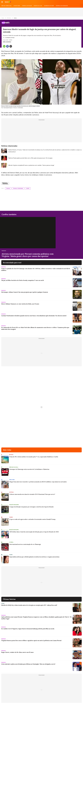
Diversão (9, 18)
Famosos (8, 188)
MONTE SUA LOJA (38, 5)
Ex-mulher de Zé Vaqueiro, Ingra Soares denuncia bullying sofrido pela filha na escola (27, 629)
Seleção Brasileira (14, 504)
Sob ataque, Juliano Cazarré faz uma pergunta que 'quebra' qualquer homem (24, 292)
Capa (3, 18)
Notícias (11, 454)
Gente (15, 18)
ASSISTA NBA (17, 5)
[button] (2, 2)
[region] (41, 12)
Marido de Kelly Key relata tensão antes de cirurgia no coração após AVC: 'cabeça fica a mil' (29, 605)
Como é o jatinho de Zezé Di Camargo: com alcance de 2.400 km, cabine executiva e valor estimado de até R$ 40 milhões (35, 269)
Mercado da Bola (13, 467)
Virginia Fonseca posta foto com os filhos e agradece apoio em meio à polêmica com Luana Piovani (31, 640)
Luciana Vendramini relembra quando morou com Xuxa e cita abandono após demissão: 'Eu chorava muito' (34, 315)
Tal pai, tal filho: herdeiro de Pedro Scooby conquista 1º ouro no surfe (22, 280)
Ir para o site (8, 2)
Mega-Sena (12, 479)
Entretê (27, 188)
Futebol (11, 542)
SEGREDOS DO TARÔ (49, 5)
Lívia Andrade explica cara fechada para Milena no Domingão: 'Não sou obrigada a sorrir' (28, 664)
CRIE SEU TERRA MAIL (6, 5)
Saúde (10, 554)
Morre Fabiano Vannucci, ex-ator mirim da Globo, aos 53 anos (20, 304)
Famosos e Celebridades (18, 188)
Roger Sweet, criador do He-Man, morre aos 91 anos (17, 652)
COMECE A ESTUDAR (27, 5)
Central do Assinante (62, 5)
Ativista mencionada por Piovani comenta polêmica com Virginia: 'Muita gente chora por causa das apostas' (27, 255)
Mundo (11, 517)
